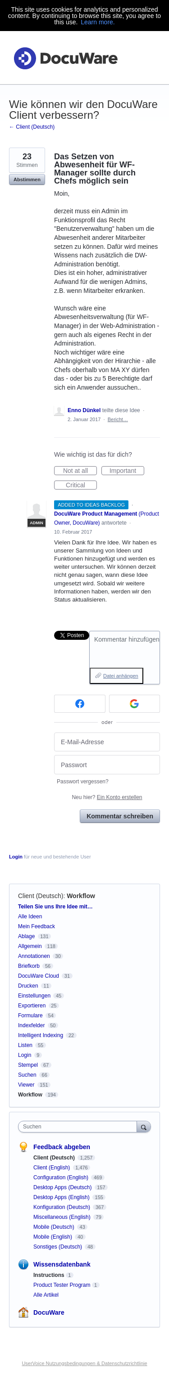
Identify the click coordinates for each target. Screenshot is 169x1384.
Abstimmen (27, 179)
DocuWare (48, 1312)
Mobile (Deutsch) (54, 1227)
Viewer (26, 1085)
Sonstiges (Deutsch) (58, 1247)
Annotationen (34, 956)
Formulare (30, 1015)
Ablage (26, 936)
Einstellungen (34, 996)
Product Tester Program (62, 1285)
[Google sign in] (134, 704)
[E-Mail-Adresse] (107, 742)
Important (127, 471)
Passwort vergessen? (83, 781)
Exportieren (32, 1005)
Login (16, 856)
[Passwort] (107, 764)
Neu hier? (107, 797)
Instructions (48, 1275)
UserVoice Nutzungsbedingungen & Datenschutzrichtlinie (84, 1363)
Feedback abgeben (61, 1146)
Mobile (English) (53, 1237)
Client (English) (52, 1167)
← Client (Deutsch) (32, 127)
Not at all (80, 471)
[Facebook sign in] (79, 704)
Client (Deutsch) (40, 895)
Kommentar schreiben (120, 816)
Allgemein (30, 946)
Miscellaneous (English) (62, 1217)
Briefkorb (29, 966)
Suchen (27, 1075)
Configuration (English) (61, 1177)
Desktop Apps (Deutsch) (63, 1187)
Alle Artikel (46, 1295)
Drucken (28, 986)
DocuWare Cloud (38, 976)
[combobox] (80, 1126)
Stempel (28, 1065)
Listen (25, 1045)
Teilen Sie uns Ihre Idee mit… (55, 906)
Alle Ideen (30, 916)
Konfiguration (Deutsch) (62, 1207)
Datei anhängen (120, 676)
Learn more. (97, 22)
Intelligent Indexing (40, 1035)
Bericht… (118, 419)
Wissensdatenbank (62, 1264)
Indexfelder (31, 1025)
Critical (81, 485)
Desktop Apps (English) (62, 1197)
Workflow (81, 895)
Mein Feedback (36, 926)
